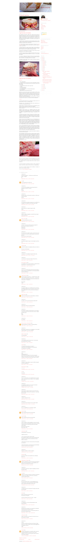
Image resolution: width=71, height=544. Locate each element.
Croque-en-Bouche (43, 26)
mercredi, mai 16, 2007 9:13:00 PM (27, 198)
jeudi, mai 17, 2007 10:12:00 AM (27, 331)
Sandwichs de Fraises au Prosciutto (47, 79)
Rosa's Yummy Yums (24, 262)
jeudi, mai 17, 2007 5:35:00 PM (26, 358)
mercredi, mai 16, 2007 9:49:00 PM (27, 250)
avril (43, 84)
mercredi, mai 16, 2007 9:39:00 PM (27, 229)
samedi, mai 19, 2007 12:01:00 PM (27, 381)
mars (43, 85)
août (43, 66)
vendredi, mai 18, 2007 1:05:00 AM (27, 369)
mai (43, 70)
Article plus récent (21, 539)
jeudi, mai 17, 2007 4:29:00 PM (26, 349)
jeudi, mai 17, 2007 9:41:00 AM (26, 325)
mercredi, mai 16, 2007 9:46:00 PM (27, 243)
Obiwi (42, 24)
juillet (43, 67)
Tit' (21, 371)
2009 (42, 57)
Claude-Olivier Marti (24, 275)
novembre (44, 62)
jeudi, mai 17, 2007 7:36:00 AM (26, 284)
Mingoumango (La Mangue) (25, 460)
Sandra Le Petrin (23, 218)
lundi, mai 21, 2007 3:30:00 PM (27, 447)
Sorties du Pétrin (43, 41)
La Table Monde (43, 25)
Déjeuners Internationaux (44, 42)
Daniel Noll (22, 411)
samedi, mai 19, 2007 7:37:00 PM (27, 387)
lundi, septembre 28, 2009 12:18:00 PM (28, 535)
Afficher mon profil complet (46, 20)
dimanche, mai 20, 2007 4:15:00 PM (27, 399)
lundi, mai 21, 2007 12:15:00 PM (27, 413)
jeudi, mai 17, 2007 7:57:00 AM (26, 292)
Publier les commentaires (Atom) (27, 541)
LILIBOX (22, 344)
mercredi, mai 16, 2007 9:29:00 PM (27, 216)
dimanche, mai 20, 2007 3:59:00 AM (27, 394)
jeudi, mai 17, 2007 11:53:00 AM (27, 336)
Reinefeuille (23, 454)
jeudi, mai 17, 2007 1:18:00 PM (26, 342)
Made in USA (42, 40)
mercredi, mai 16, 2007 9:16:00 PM (27, 210)
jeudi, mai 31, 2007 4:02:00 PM (26, 498)
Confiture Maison (38, 8)
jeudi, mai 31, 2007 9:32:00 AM (26, 490)
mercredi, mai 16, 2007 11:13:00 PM (27, 255)
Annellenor (22, 245)
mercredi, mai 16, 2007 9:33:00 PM (27, 221)
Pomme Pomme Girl (24, 366)
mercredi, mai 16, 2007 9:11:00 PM (27, 191)
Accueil (29, 539)
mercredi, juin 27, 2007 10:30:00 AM (28, 512)
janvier (44, 88)
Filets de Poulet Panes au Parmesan (47, 80)
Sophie (21, 31)
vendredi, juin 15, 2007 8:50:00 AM (27, 504)
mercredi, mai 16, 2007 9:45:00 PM (27, 237)
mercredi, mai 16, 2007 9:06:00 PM (27, 183)
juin (43, 68)
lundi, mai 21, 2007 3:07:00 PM (27, 428)
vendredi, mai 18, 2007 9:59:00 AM (27, 374)
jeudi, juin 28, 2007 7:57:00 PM (27, 518)
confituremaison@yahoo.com (45, 53)
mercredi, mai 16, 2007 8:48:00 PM (27, 178)
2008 (42, 58)
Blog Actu (42, 27)
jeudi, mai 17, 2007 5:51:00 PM (26, 364)
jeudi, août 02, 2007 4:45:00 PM (27, 527)
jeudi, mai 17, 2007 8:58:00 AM (26, 320)
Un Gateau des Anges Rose (46, 75)
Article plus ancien (37, 539)
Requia (24, 31)
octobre (44, 63)
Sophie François (23, 294)
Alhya (22, 473)
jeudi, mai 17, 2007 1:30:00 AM (26, 260)
